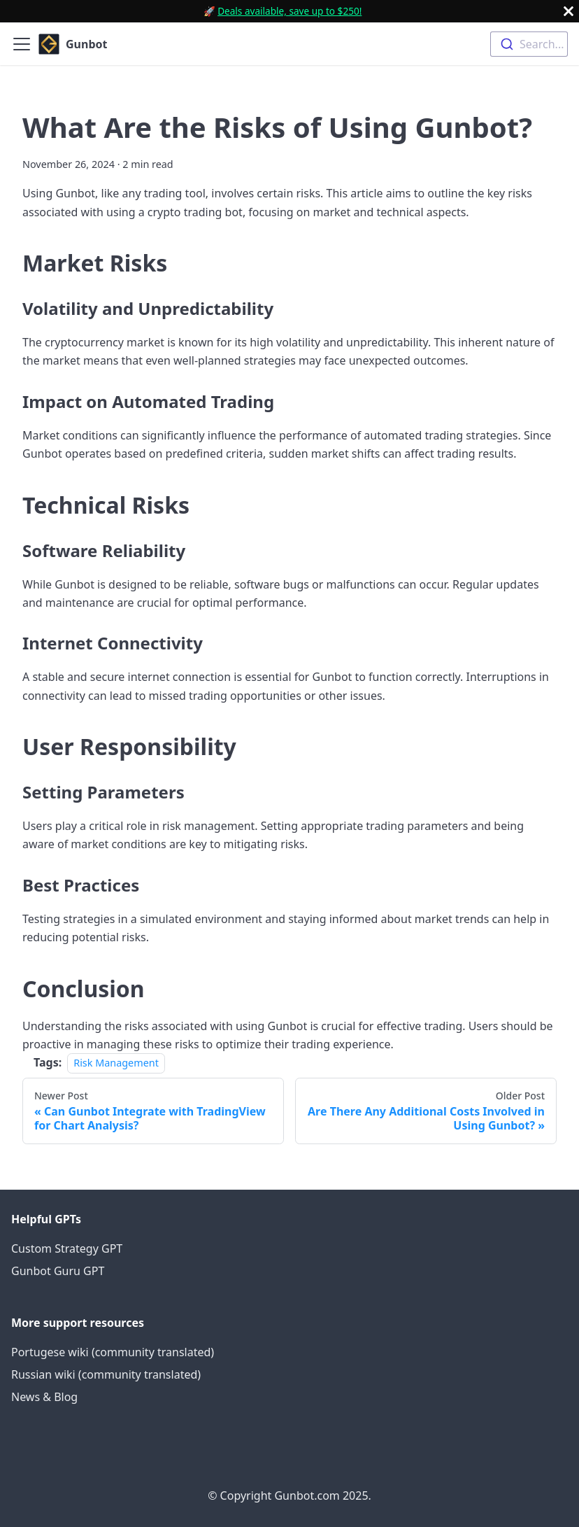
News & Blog (44, 1397)
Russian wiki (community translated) (106, 1374)
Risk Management (116, 1062)
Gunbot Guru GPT (57, 1271)
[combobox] (529, 44)
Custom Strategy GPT (66, 1248)
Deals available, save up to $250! (289, 10)
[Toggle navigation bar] (21, 44)
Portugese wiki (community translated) (112, 1352)
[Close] (568, 11)
